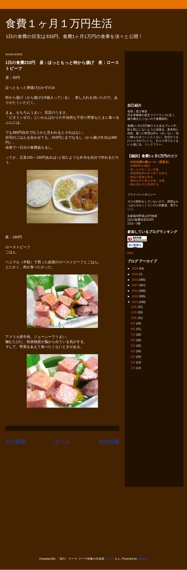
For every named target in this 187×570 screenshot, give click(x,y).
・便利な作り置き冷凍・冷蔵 (145, 181)
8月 (133, 329)
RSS (130, 253)
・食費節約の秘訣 (138, 166)
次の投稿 (15, 441)
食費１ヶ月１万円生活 (64, 23)
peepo (110, 559)
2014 (135, 302)
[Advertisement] (154, 76)
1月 (133, 368)
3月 (133, 357)
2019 (135, 274)
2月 (133, 362)
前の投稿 (109, 441)
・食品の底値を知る (140, 177)
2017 (135, 285)
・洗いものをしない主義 (143, 169)
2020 (135, 268)
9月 (133, 323)
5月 (133, 346)
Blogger (142, 559)
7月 (133, 335)
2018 (135, 280)
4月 (133, 351)
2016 (135, 291)
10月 (134, 318)
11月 (134, 312)
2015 (135, 296)
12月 (134, 307)
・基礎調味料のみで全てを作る (147, 173)
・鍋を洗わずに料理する (143, 184)
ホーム (62, 441)
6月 (133, 340)
